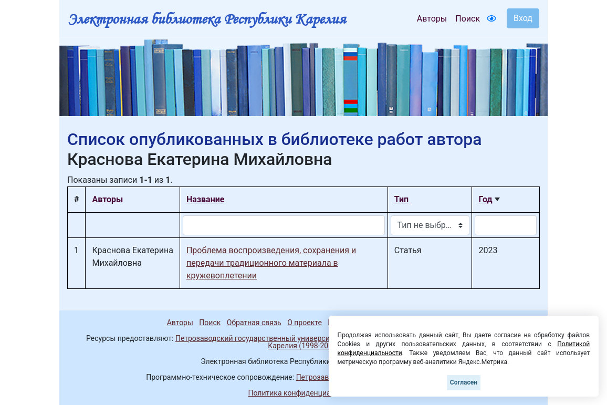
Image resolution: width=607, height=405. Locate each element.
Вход (523, 18)
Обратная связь (254, 322)
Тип (401, 199)
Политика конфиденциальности (303, 393)
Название (205, 199)
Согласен (463, 382)
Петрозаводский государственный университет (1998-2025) (278, 338)
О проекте (304, 322)
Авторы (432, 19)
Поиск (467, 19)
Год (485, 199)
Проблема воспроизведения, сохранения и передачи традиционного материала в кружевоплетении (271, 263)
